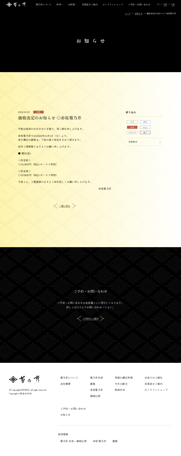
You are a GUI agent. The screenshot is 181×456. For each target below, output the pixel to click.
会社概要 (65, 384)
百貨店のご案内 (153, 384)
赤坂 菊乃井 (99, 441)
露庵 (92, 384)
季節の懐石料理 (124, 377)
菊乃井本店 (96, 377)
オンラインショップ (156, 390)
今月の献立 (121, 384)
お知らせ (65, 414)
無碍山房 (95, 396)
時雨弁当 (120, 390)
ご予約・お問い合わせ (73, 408)
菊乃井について (69, 377)
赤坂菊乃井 (96, 390)
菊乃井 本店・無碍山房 (73, 441)
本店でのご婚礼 (153, 377)
